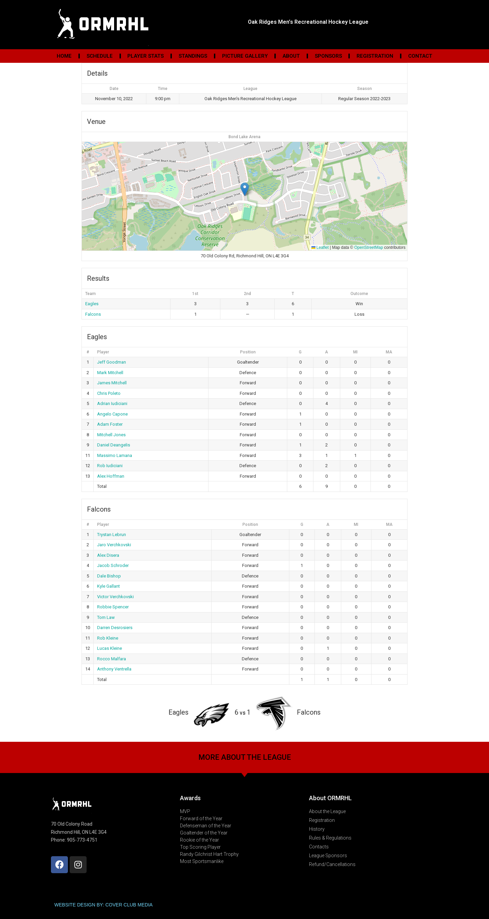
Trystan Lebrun (111, 534)
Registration (375, 56)
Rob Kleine (107, 638)
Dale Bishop (109, 575)
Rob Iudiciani (110, 465)
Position (248, 352)
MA (389, 352)
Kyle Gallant (108, 586)
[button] (244, 189)
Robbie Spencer (113, 606)
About (291, 56)
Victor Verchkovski (115, 596)
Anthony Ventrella (114, 669)
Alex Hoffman (110, 476)
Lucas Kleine (109, 648)
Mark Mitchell (110, 372)
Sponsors (328, 56)
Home (64, 56)
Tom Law (106, 617)
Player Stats (145, 56)
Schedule (100, 56)
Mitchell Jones (111, 434)
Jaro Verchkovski (114, 544)
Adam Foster (110, 424)
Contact (420, 56)
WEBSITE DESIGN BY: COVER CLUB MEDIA (103, 904)
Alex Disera (108, 555)
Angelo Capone (112, 414)
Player (103, 352)
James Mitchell (112, 382)
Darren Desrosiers (114, 627)
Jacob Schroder (113, 565)
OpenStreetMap (368, 247)
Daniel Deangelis (113, 444)
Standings (193, 56)
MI (355, 352)
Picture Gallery (245, 56)
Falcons (93, 314)
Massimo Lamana (114, 455)
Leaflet (320, 247)
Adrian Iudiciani (112, 403)
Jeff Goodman (111, 362)
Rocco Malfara (111, 658)
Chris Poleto (109, 393)
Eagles (91, 303)
